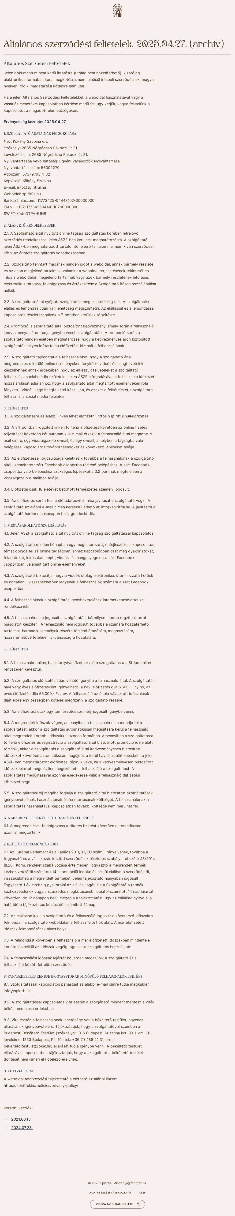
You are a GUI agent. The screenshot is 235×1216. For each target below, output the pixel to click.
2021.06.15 (21, 1119)
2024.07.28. (22, 1127)
